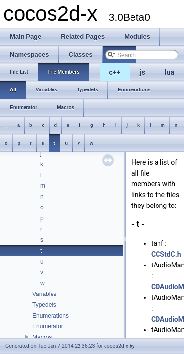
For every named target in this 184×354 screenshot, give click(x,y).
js (142, 72)
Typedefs (44, 304)
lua (169, 72)
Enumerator (47, 326)
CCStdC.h (166, 254)
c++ (115, 72)
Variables (44, 294)
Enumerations (50, 315)
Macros (42, 337)
